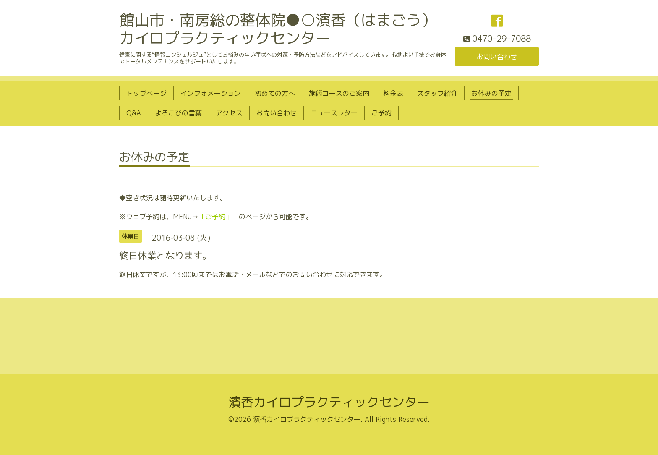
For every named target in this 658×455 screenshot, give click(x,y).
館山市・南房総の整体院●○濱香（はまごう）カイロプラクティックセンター (277, 29)
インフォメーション (210, 93)
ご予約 (381, 113)
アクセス (229, 113)
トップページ (146, 93)
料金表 (393, 93)
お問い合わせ (497, 56)
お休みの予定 (491, 93)
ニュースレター (334, 113)
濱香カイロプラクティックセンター (329, 402)
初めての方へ (275, 93)
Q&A (133, 113)
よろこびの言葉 (178, 113)
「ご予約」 (215, 216)
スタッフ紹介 (437, 93)
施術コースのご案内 (339, 93)
